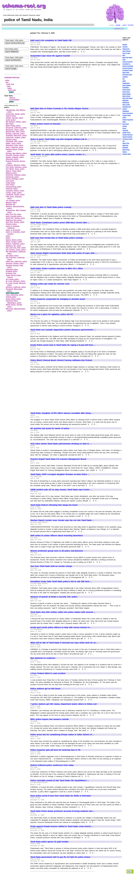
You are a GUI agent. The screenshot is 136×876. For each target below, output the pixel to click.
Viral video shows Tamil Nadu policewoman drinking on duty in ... (60, 444)
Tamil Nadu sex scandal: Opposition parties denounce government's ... (63, 330)
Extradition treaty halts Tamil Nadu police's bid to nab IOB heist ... (61, 581)
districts (12, 98)
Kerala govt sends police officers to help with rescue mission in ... (61, 627)
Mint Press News (127, 98)
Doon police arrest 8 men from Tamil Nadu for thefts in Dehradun (60, 796)
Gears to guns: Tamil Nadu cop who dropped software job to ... (59, 139)
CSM (123, 59)
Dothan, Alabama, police (15, 157)
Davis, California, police (14, 147)
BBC (123, 55)
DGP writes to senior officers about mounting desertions (56, 536)
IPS (123, 79)
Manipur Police (11, 202)
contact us (119, 29)
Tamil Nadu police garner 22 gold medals (49, 842)
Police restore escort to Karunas (45, 124)
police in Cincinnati (13, 230)
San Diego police (12, 256)
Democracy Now (127, 74)
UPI (123, 141)
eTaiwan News (126, 154)
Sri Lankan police (12, 279)
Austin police (11, 120)
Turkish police (11, 297)
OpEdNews (125, 111)
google (118, 25)
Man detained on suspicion (42, 658)
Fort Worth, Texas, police (15, 169)
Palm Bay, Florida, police (15, 222)
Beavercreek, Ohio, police (15, 131)
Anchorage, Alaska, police (15, 114)
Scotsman (125, 130)
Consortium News (127, 70)
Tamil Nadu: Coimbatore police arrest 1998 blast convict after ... (59, 223)
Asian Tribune (126, 51)
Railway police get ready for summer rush (49, 284)
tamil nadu (12, 90)
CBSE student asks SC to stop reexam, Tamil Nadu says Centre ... (61, 490)
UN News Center (127, 139)
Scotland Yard (11, 273)
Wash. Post (125, 143)
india (8, 86)
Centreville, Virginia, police (16, 137)
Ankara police (11, 116)
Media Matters (126, 94)
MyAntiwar (125, 100)
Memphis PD (10, 204)
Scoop (124, 128)
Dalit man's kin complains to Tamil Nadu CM (50, 40)
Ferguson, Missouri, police (15, 165)
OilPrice (124, 109)
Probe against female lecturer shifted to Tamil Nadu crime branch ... (61, 826)
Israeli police (10, 183)
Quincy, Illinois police (14, 240)
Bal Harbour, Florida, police (16, 122)
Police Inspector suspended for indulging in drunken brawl (57, 299)
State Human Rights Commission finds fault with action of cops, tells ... (63, 253)
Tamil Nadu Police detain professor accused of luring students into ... (62, 811)
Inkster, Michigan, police (15, 179)
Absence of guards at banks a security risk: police (53, 597)
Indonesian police (12, 177)
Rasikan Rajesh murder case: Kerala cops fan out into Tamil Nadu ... (62, 520)
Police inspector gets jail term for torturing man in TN (55, 750)
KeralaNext (125, 87)
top (129, 871)
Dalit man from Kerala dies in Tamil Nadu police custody (56, 238)
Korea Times (126, 92)
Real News (125, 124)
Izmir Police (10, 185)
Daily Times (125, 72)
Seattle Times (126, 132)
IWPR (124, 81)
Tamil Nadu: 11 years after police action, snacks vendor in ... (58, 154)
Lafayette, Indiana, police (15, 191)
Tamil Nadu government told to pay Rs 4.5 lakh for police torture (60, 857)
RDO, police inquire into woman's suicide (49, 719)
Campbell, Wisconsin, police (16, 135)
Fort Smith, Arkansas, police (16, 167)
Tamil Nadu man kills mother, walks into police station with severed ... (62, 612)
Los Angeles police (13, 200)
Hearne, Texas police (13, 171)
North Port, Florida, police (15, 218)
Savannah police (12, 269)
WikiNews (125, 147)
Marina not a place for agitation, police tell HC (51, 314)
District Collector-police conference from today (52, 765)
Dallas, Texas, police (13, 143)
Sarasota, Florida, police (15, 263)
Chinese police (11, 139)
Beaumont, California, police (16, 128)
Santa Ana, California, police (16, 261)
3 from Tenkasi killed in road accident (47, 673)
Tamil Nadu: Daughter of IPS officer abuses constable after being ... (61, 413)
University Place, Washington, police (13, 302)
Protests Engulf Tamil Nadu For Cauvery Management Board (58, 459)
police (8, 236)
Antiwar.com (125, 49)
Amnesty (124, 47)
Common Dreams (127, 68)
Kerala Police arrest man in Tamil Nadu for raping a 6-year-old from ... (62, 345)
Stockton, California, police (16, 287)
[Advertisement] (51, 86)
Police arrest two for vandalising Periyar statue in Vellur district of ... (62, 735)
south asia (10, 84)
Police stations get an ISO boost (45, 689)
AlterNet (124, 44)
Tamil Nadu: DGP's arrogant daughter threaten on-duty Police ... (59, 474)
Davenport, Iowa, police (14, 145)
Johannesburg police (13, 187)
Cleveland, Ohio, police (14, 141)
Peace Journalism (127, 113)
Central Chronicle (127, 62)
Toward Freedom (127, 137)
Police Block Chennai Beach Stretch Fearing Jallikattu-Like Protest (61, 360)
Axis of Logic (126, 53)
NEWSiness (125, 102)
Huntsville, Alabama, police (16, 175)
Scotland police (11, 271)
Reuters (124, 126)
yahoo (124, 25)
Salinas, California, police (15, 244)
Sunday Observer (127, 135)
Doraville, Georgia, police (15, 155)
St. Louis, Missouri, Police (15, 281)
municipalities (14, 100)
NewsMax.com (126, 107)
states (9, 88)
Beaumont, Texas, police (15, 130)
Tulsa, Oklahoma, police (15, 295)
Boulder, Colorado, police (15, 134)
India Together (126, 85)
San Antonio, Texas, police (16, 250)
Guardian (125, 77)
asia (7, 82)
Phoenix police (11, 224)
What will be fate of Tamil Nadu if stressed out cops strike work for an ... (64, 643)
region (7, 80)
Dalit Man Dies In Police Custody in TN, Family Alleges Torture (59, 109)
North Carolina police (14, 216)
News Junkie (126, 104)
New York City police (13, 214)
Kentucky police (12, 189)
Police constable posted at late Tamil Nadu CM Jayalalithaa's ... (59, 780)
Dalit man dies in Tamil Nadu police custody (50, 207)
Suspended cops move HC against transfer (50, 56)
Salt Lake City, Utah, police (16, 248)
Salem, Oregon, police (14, 242)
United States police (13, 299)
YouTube (130, 25)
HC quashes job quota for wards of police (49, 428)
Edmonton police (12, 159)
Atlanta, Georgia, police (14, 118)
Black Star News (127, 57)
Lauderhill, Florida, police (15, 194)
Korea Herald (126, 89)
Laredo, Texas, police (14, 193)
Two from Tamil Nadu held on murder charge (51, 566)
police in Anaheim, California (13, 227)
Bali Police (10, 124)
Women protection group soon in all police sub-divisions (56, 551)
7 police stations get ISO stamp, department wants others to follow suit (63, 704)
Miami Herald (126, 96)
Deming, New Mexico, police (16, 153)
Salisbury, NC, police (13, 246)
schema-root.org (11, 77)
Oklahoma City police (14, 220)
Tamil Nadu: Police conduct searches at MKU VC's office (56, 269)
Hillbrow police (11, 173)
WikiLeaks (125, 145)
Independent (126, 83)
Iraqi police (10, 181)
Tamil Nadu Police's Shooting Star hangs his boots (54, 505)
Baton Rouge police (13, 126)
